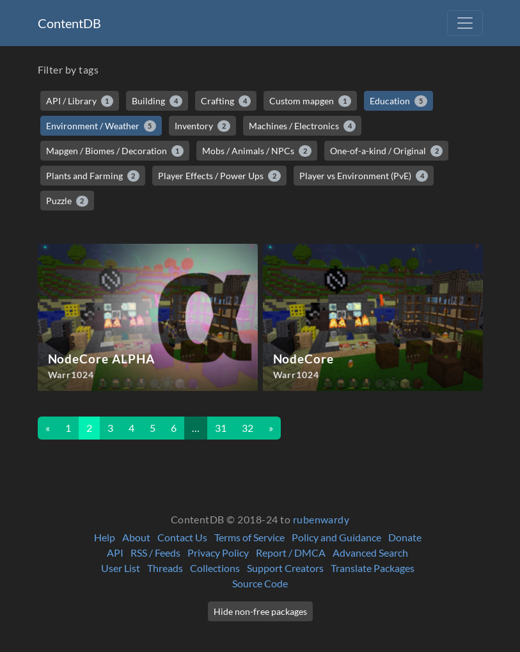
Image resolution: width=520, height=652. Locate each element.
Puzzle (67, 201)
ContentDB (69, 23)
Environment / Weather (101, 126)
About (136, 537)
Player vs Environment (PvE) (364, 176)
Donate (405, 537)
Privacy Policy (218, 552)
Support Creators (285, 568)
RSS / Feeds (155, 552)
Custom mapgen (310, 101)
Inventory (202, 126)
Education (398, 101)
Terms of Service (249, 537)
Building (157, 101)
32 (247, 428)
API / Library (80, 101)
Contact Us (182, 537)
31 (220, 428)
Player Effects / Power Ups (219, 176)
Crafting (226, 101)
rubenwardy (321, 519)
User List (120, 568)
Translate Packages (372, 568)
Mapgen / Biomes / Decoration (115, 151)
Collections (215, 568)
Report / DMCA (291, 552)
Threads (165, 568)
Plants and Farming (93, 176)
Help (104, 537)
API (115, 552)
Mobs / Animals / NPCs (256, 151)
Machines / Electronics (302, 126)
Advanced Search (370, 552)
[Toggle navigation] (465, 23)
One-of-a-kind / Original (386, 151)
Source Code (260, 583)
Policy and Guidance (336, 537)
